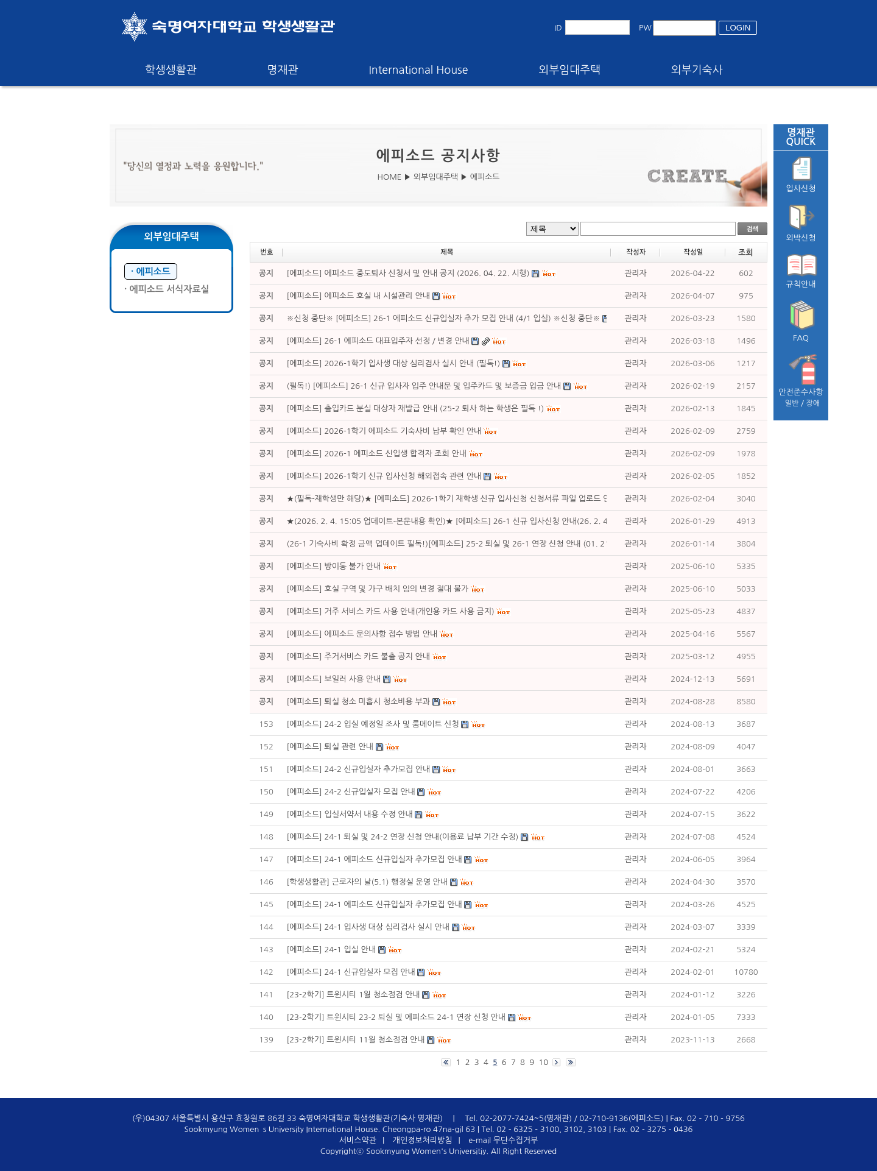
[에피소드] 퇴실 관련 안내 (330, 747)
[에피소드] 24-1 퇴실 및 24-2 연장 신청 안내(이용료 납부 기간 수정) (403, 837)
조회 (745, 252)
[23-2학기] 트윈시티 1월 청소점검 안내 (353, 995)
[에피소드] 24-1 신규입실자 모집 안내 (351, 972)
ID (558, 28)
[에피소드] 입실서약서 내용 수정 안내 (350, 814)
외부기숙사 (697, 70)
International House (418, 70)
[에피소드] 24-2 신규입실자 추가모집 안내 (359, 769)
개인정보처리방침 (423, 1140)
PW (645, 28)
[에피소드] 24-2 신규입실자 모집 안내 (351, 792)
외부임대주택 (570, 70)
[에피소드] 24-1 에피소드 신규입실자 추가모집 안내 (374, 859)
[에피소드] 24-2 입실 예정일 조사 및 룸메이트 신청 (373, 724)
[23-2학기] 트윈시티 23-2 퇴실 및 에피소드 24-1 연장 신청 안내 (396, 1017)
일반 (792, 403)
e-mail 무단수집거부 (503, 1140)
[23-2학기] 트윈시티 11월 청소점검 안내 (357, 1040)
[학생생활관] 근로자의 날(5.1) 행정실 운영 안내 (367, 882)
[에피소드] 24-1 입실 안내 (331, 949)
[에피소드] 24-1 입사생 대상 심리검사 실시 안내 (368, 927)
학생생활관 (171, 70)
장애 (813, 403)
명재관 (282, 70)
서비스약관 (357, 1140)
